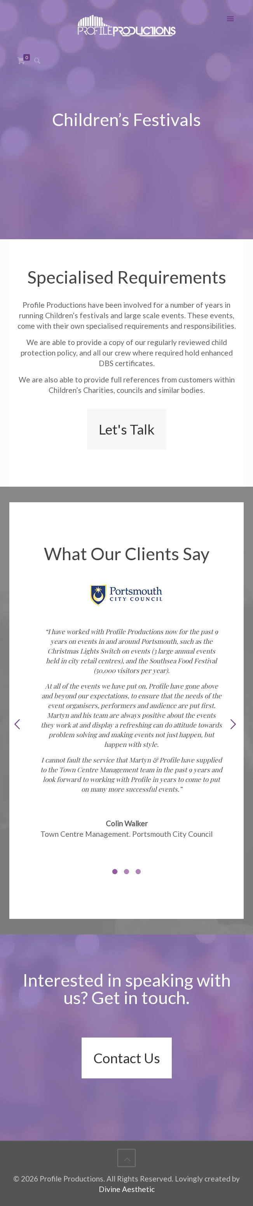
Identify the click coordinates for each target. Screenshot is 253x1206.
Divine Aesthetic (127, 1189)
